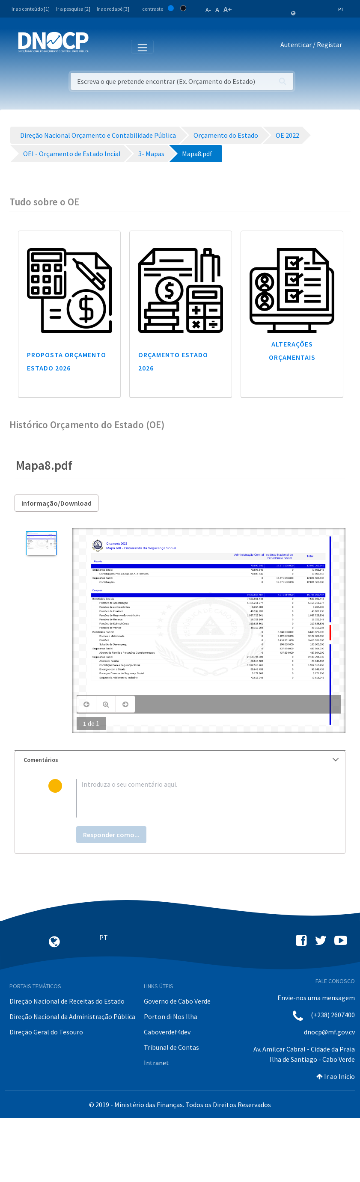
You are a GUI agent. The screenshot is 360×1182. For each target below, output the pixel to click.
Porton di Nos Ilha (170, 1016)
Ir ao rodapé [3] (113, 9)
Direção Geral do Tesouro (46, 1032)
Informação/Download (56, 503)
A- (208, 10)
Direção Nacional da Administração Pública (72, 1016)
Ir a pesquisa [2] (73, 9)
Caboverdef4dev (167, 1032)
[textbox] (194, 798)
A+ (227, 9)
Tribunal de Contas (171, 1047)
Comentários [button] (181, 760)
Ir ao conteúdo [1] (31, 9)
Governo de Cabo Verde (177, 1001)
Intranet (156, 1062)
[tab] (180, 760)
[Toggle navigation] (100, 46)
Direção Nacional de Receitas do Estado (67, 1001)
